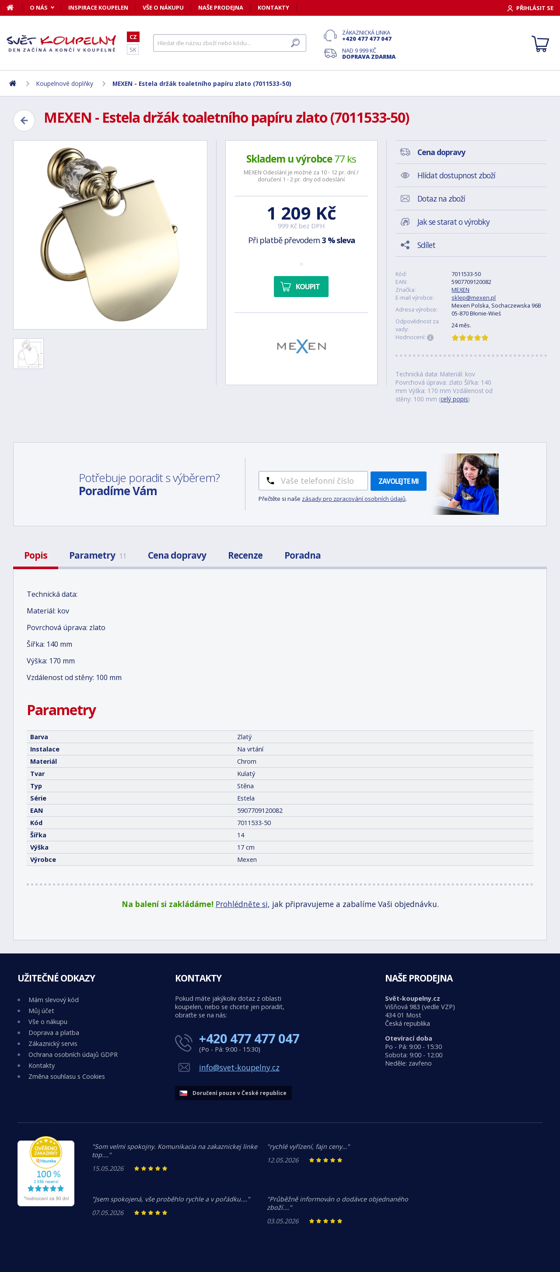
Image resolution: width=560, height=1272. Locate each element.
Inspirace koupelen (98, 7)
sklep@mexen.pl (474, 297)
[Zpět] (24, 120)
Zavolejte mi (398, 481)
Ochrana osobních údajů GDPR (73, 1054)
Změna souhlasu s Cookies (66, 1076)
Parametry (97, 555)
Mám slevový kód (53, 1000)
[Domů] (15, 7)
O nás (39, 7)
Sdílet (426, 245)
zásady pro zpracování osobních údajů (354, 499)
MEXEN (460, 290)
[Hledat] (229, 43)
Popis (35, 555)
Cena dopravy (177, 555)
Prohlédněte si (242, 904)
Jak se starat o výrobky (453, 221)
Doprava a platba (53, 1032)
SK (133, 49)
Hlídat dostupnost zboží (456, 175)
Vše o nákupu (163, 7)
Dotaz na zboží (441, 198)
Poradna (302, 555)
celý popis (454, 399)
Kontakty (273, 7)
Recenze (245, 555)
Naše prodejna (220, 7)
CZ (133, 37)
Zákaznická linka (369, 35)
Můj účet (41, 1010)
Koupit (308, 286)
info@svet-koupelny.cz (239, 1067)
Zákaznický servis (52, 1043)
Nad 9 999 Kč (369, 53)
